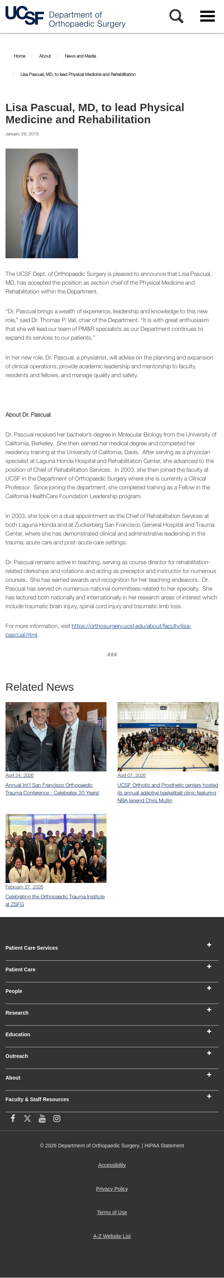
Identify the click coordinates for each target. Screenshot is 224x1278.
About (12, 1078)
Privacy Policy (113, 1191)
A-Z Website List (113, 1239)
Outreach (16, 1056)
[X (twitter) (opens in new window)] (27, 1119)
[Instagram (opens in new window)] (56, 1119)
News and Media (80, 56)
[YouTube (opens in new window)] (42, 1119)
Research (17, 1013)
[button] (209, 944)
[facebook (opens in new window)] (12, 1119)
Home (19, 56)
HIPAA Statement (164, 1146)
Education (17, 1034)
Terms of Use (113, 1215)
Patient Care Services (31, 948)
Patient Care (20, 969)
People (13, 991)
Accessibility (113, 1167)
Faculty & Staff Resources (37, 1099)
